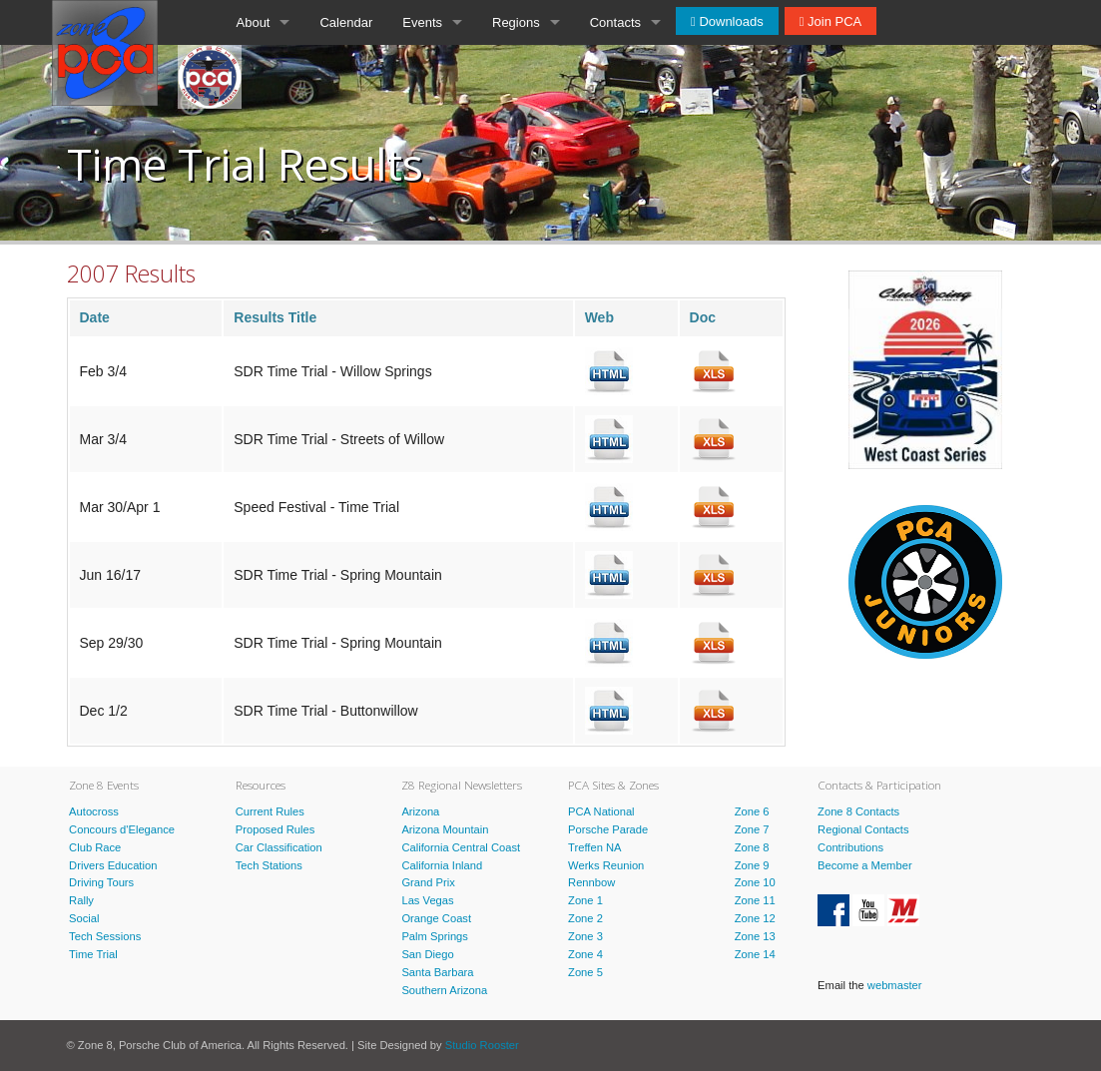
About (254, 22)
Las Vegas (427, 900)
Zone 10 (755, 882)
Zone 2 (585, 918)
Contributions (850, 847)
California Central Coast (460, 847)
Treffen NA (594, 847)
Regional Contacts (863, 829)
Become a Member (865, 865)
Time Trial (93, 954)
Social (84, 918)
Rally (81, 900)
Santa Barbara (437, 972)
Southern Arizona (444, 990)
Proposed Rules (275, 829)
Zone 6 (752, 811)
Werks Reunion (606, 865)
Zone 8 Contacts (858, 811)
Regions (516, 22)
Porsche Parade (608, 829)
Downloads (730, 21)
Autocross (94, 811)
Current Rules (270, 811)
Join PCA (832, 21)
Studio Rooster (482, 1045)
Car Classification (279, 847)
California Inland (441, 865)
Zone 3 (585, 936)
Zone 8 (752, 847)
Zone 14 (755, 954)
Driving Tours (101, 882)
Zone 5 (585, 972)
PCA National (601, 811)
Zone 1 (585, 900)
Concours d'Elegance (122, 829)
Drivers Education (113, 865)
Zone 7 (752, 829)
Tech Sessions (105, 936)
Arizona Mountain (444, 829)
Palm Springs (434, 936)
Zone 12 (755, 918)
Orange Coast (436, 918)
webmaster (894, 985)
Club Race (95, 847)
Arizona (420, 811)
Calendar (345, 22)
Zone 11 (755, 900)
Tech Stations (269, 865)
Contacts (615, 22)
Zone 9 (752, 865)
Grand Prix (427, 882)
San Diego (427, 954)
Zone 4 (585, 954)
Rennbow (591, 882)
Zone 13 (755, 936)
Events (422, 22)
